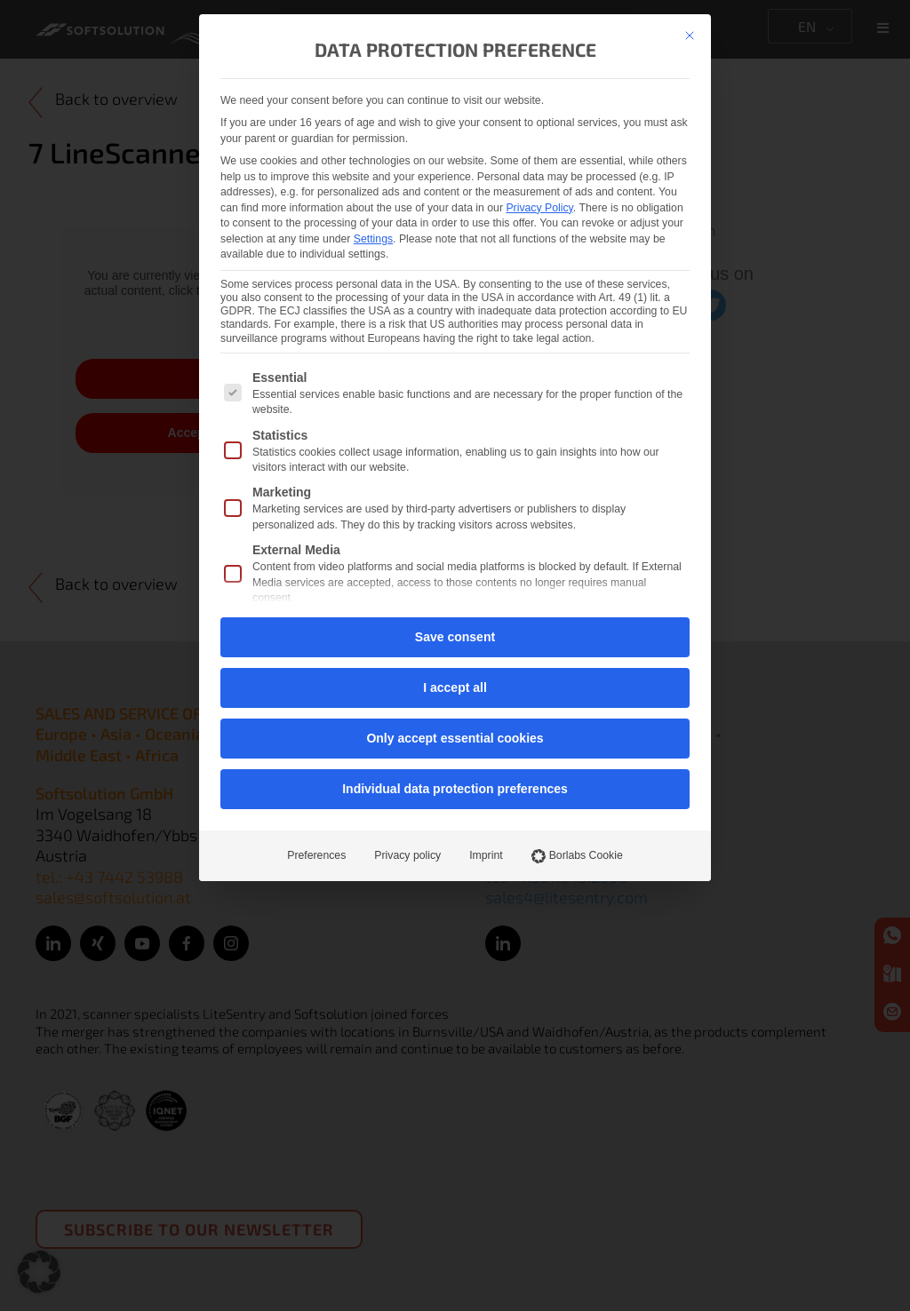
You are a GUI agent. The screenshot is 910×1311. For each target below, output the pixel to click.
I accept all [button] (455, 687)
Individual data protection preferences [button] (455, 789)
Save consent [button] (455, 637)
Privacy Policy (539, 208)
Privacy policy (407, 855)
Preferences (316, 855)
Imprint (485, 855)
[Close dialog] (689, 35)
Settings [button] (373, 239)
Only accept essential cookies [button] (454, 738)
